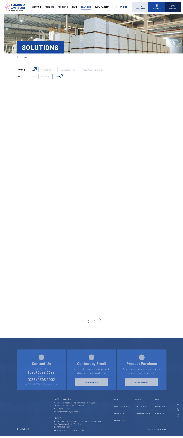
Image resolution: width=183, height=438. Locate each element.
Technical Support (68, 70)
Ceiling (58, 76)
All (33, 70)
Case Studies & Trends (92, 70)
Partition (45, 76)
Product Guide (47, 70)
